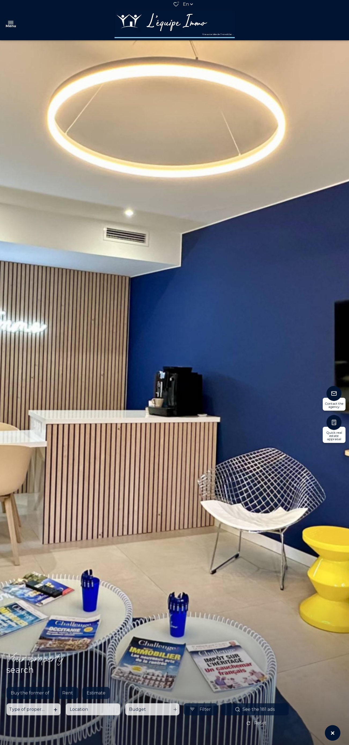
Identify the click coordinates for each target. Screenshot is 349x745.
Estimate (96, 697)
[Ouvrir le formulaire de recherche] (200, 714)
